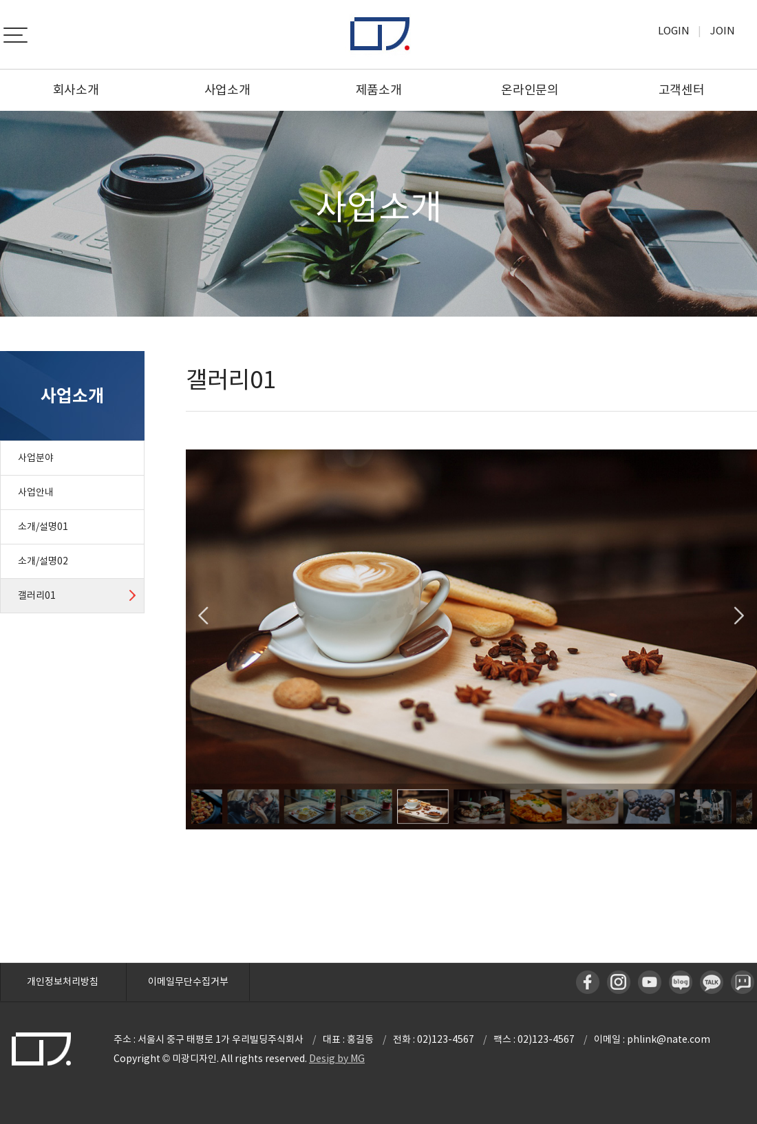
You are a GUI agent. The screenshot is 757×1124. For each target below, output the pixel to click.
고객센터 (682, 90)
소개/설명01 (43, 526)
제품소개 (379, 90)
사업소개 (227, 90)
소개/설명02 (43, 561)
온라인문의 (530, 90)
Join (722, 30)
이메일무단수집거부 (188, 981)
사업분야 (36, 458)
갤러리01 (37, 595)
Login (674, 30)
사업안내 (36, 492)
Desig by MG (337, 1058)
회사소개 (76, 90)
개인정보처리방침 (62, 981)
